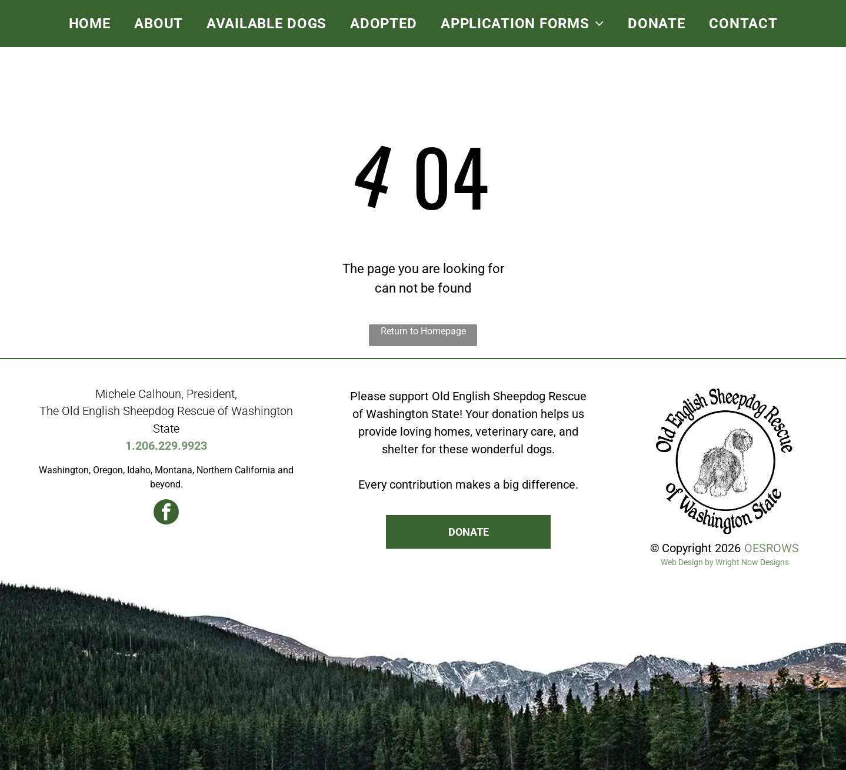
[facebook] (166, 513)
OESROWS (771, 548)
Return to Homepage (423, 331)
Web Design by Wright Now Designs (725, 562)
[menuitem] (90, 23)
